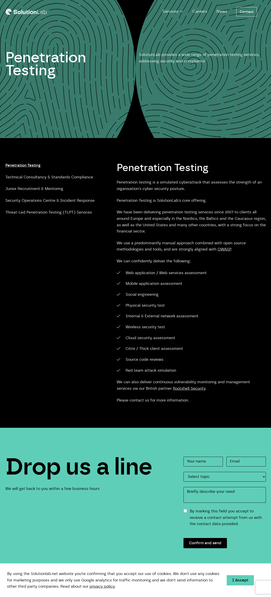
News (221, 12)
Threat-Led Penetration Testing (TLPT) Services (48, 212)
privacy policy (102, 586)
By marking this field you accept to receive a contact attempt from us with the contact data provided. (226, 517)
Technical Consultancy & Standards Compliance (49, 177)
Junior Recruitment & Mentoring (34, 189)
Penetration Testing (23, 165)
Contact (247, 12)
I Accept (240, 580)
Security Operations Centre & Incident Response (50, 200)
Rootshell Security (189, 388)
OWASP (224, 249)
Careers (200, 12)
